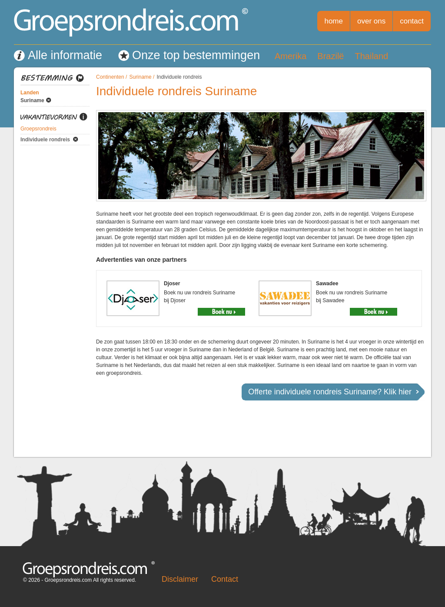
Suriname (32, 100)
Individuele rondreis (45, 140)
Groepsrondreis (38, 129)
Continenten (110, 77)
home (333, 21)
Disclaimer (180, 579)
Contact (224, 579)
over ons (371, 21)
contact (412, 21)
